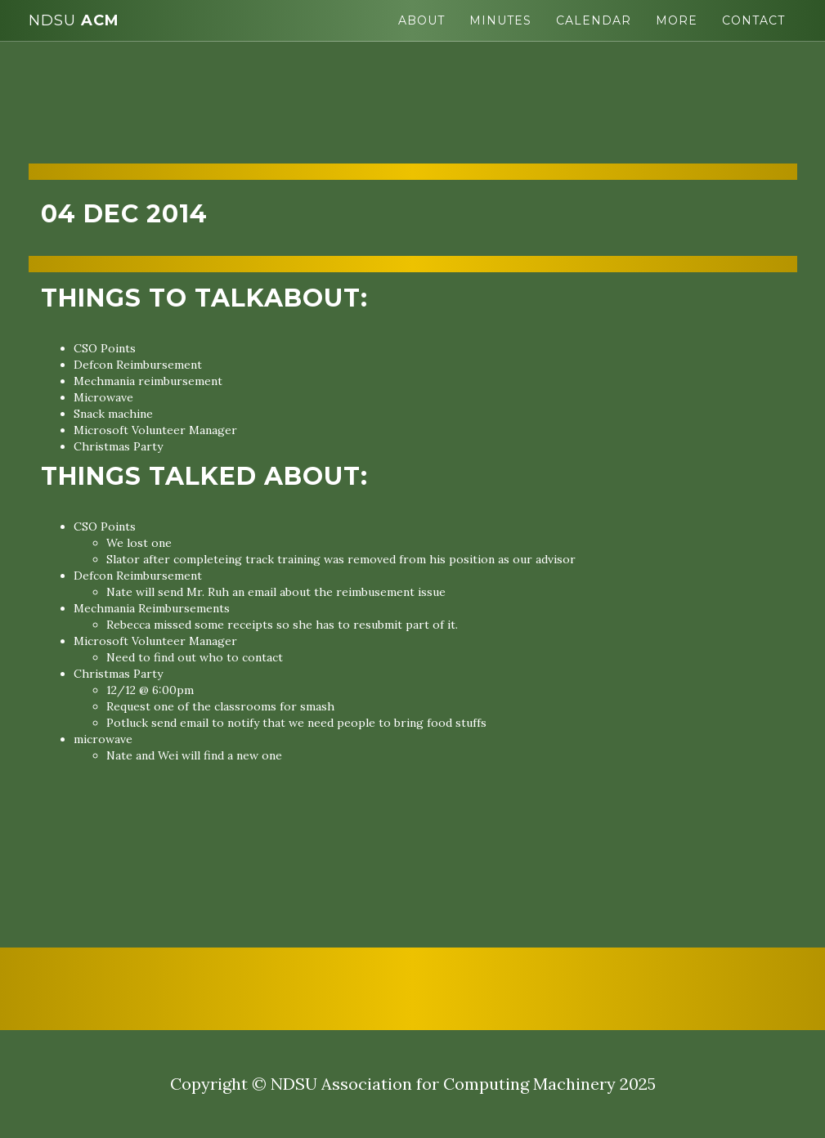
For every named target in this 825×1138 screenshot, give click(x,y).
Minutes (500, 20)
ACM (74, 20)
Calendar (593, 20)
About (421, 20)
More (676, 20)
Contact (753, 20)
